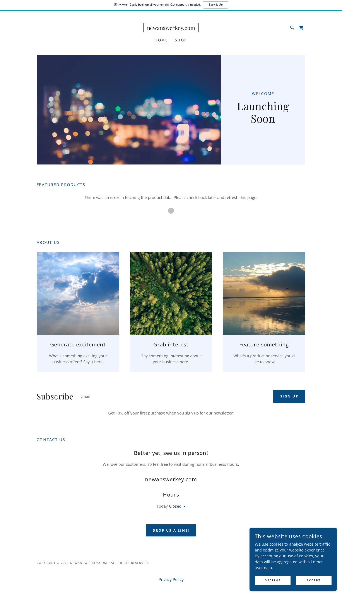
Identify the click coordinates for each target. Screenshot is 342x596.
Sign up (288, 396)
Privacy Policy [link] (171, 579)
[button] (183, 506)
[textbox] (173, 396)
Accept (313, 580)
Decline (272, 580)
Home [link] (161, 40)
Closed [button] (175, 506)
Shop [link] (181, 40)
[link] (171, 28)
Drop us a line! (171, 530)
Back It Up (216, 4)
